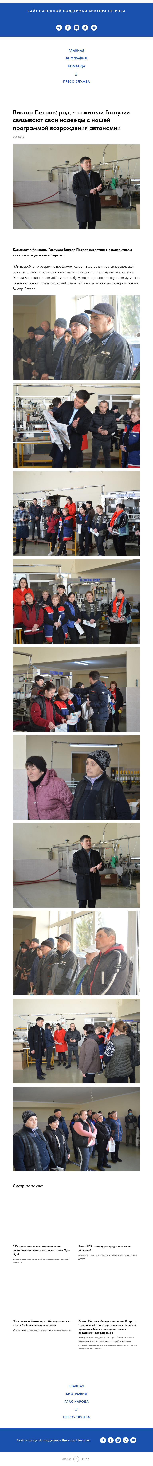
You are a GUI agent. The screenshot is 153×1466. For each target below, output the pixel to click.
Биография (76, 58)
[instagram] (76, 28)
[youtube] (94, 28)
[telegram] (59, 28)
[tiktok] (85, 28)
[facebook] (68, 28)
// (76, 74)
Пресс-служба (76, 81)
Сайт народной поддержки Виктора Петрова (76, 11)
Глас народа (76, 1401)
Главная (76, 50)
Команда (76, 66)
